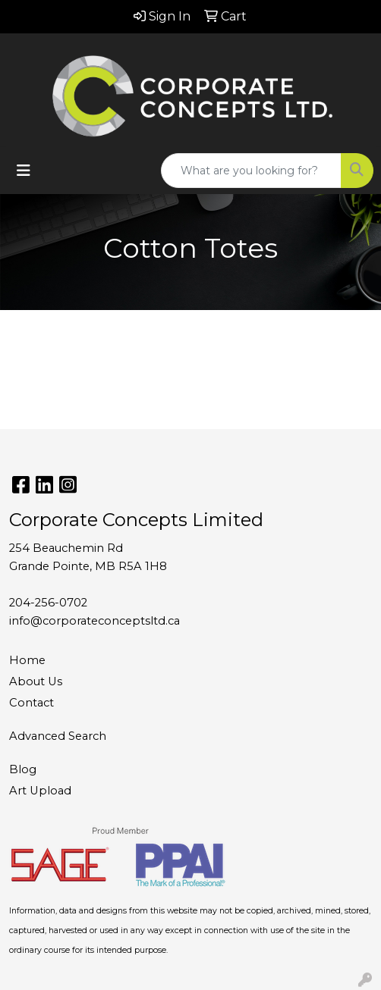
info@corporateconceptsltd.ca (94, 621)
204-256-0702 (48, 602)
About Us (35, 681)
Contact (31, 703)
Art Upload (40, 790)
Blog (22, 769)
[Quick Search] (251, 170)
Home (27, 660)
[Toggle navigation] (23, 170)
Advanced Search (57, 736)
